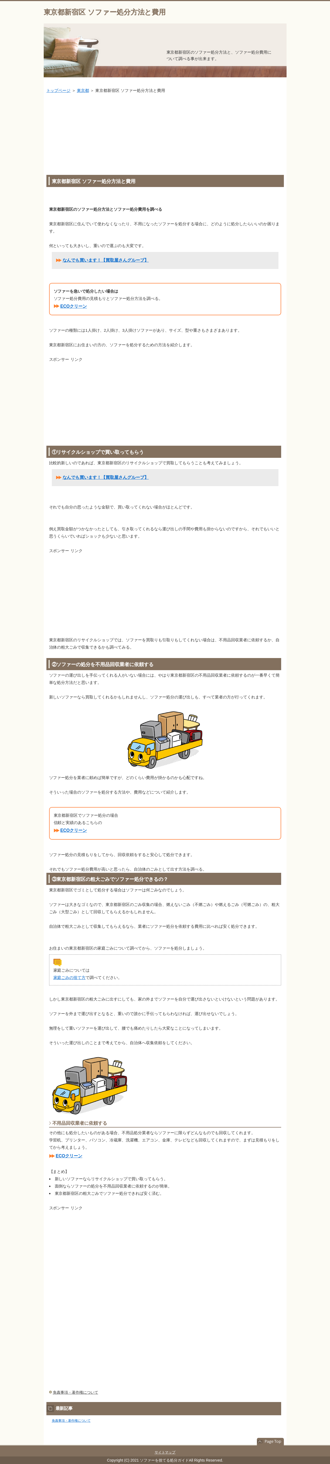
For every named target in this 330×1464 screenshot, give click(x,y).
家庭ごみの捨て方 (69, 977)
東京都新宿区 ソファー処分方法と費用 (105, 12)
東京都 (83, 90)
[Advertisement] (165, 134)
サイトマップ (165, 1452)
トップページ (58, 90)
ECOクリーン (73, 306)
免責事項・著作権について (75, 1392)
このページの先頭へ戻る (270, 1441)
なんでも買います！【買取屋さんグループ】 (106, 260)
